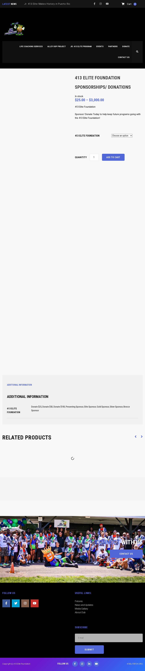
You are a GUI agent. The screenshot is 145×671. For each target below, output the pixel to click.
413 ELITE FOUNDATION (87, 135)
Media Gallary (81, 608)
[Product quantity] (94, 157)
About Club (80, 612)
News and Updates (84, 605)
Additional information (19, 385)
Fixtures (79, 601)
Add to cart (113, 157)
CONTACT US (126, 554)
